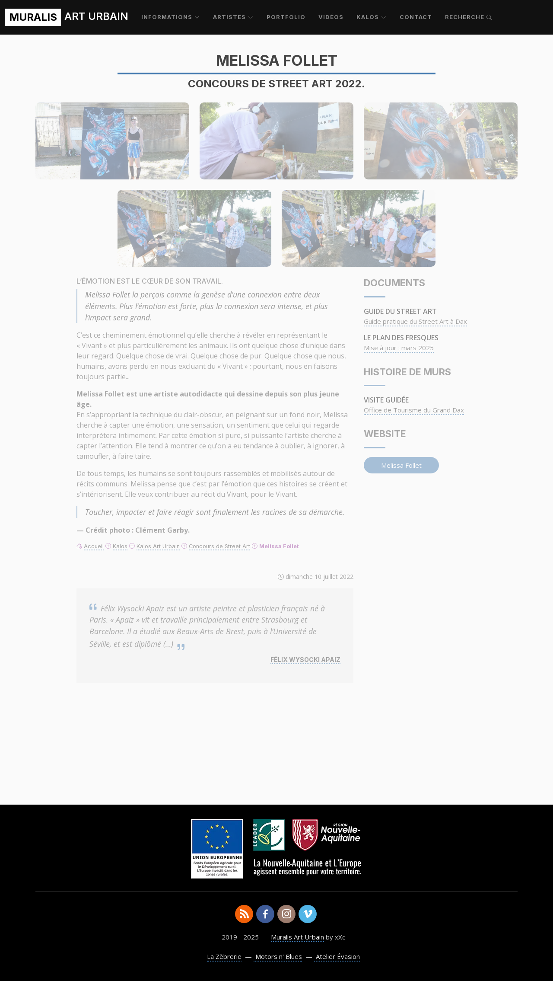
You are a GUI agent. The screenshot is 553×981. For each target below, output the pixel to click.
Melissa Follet (401, 465)
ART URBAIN (66, 17)
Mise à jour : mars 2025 (399, 347)
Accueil (94, 546)
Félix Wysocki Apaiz (305, 659)
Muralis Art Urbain (297, 937)
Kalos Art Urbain (158, 546)
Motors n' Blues (278, 956)
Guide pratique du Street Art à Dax (415, 321)
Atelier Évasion (337, 956)
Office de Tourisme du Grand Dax (414, 410)
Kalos (120, 546)
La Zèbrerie (224, 956)
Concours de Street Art (219, 546)
